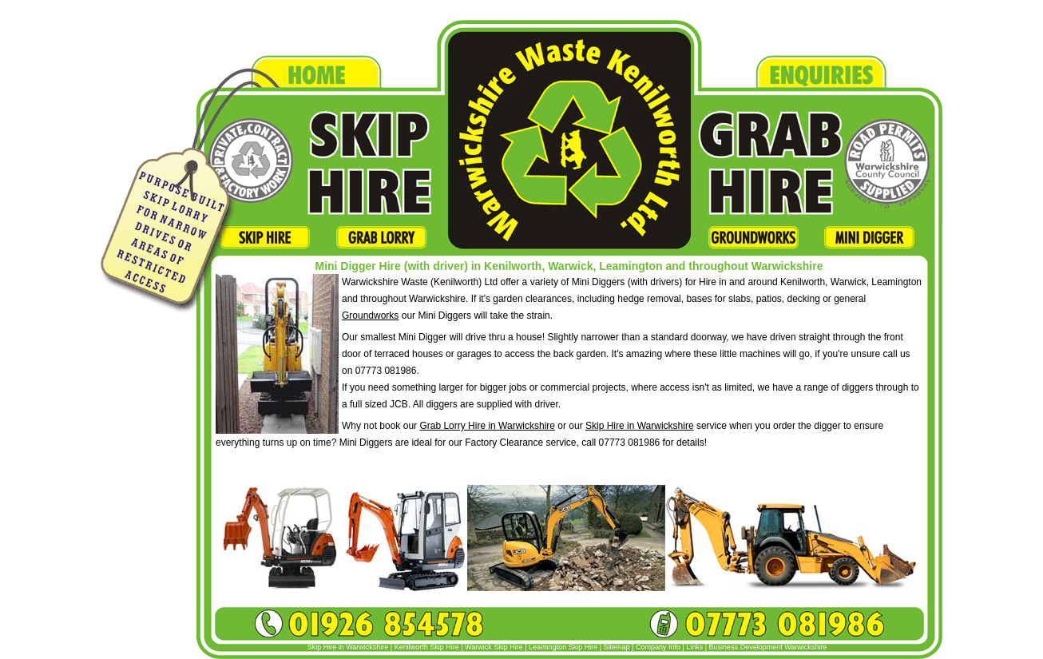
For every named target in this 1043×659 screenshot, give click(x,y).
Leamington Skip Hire (563, 647)
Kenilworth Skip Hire (427, 647)
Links (695, 647)
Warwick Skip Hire (494, 647)
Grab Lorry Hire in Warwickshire (487, 425)
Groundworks (370, 315)
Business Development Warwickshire (768, 647)
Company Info (658, 647)
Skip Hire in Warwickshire (639, 425)
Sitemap (617, 647)
